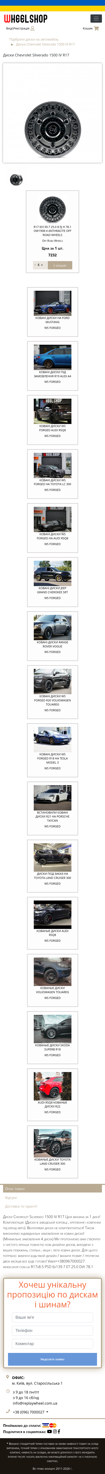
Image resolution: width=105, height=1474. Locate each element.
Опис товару (15, 1188)
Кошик (91, 28)
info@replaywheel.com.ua (35, 1403)
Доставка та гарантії (21, 1206)
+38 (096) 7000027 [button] (29, 1412)
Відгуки (11, 1197)
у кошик (60, 265)
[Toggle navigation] (96, 18)
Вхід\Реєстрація (20, 28)
